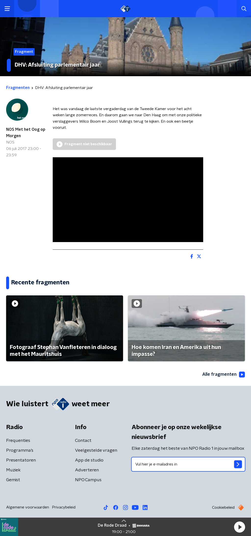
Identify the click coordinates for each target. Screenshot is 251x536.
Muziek (13, 470)
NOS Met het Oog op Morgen (25, 133)
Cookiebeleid (223, 507)
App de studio (89, 460)
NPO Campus (88, 480)
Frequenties (18, 440)
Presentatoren (21, 460)
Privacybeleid (63, 507)
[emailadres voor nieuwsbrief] (188, 464)
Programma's (19, 450)
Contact (83, 440)
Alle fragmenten (223, 374)
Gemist (13, 480)
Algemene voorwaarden (27, 507)
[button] (239, 527)
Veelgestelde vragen (96, 450)
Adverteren (87, 470)
